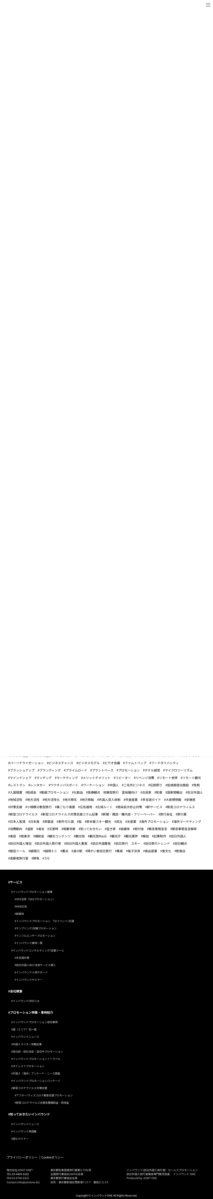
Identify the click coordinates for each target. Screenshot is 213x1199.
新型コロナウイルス (24, 814)
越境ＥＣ (51, 850)
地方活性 (33, 799)
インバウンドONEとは (26, 1000)
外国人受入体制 (110, 799)
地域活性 (16, 799)
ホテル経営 (152, 770)
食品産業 (151, 850)
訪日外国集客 (101, 843)
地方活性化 (52, 799)
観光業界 (132, 836)
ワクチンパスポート (64, 785)
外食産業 (131, 799)
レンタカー (38, 785)
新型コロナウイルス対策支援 (30, 1088)
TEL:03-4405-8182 (18, 1174)
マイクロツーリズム (179, 770)
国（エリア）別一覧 (25, 1029)
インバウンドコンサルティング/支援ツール (38, 950)
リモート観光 (191, 777)
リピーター (123, 777)
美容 (13, 836)
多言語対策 (22, 957)
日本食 (35, 821)
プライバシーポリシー (22, 1157)
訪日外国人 (178, 836)
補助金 (39, 836)
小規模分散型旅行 (39, 806)
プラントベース (102, 770)
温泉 (30, 828)
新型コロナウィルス (181, 806)
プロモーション (129, 770)
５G (46, 858)
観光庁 (116, 836)
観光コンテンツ (60, 836)
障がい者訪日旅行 (99, 850)
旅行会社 (166, 814)
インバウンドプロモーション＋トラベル (36, 1058)
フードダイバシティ (165, 762)
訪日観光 (181, 843)
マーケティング (67, 777)
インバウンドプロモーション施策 (33, 891)
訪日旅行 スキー (128, 843)
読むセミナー (21, 1138)
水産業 (131, 821)
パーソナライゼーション (27, 762)
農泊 (65, 850)
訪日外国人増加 (21, 843)
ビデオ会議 (112, 762)
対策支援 (16, 806)
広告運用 (86, 806)
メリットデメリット (97, 777)
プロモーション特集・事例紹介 (31, 1012)
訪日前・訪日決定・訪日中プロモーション (38, 1051)
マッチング (44, 777)
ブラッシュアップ (22, 770)
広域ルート (105, 806)
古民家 (146, 792)
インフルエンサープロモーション (36, 935)
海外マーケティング (187, 821)
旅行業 (182, 814)
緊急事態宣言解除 (184, 828)
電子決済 (134, 850)
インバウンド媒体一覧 (29, 942)
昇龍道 (48, 821)
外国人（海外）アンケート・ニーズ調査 (36, 1073)
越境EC (35, 850)
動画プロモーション (55, 792)
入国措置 (16, 792)
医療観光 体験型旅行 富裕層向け (112, 792)
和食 (159, 792)
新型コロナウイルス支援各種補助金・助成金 (42, 1102)
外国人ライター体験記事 (27, 1044)
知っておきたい (91, 828)
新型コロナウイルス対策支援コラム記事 (70, 814)
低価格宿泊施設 (178, 785)
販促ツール (17, 850)
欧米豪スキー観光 (99, 821)
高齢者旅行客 (19, 858)
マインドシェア (21, 777)
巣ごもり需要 (66, 806)
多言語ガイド (151, 799)
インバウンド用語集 (25, 1131)
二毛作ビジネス (134, 785)
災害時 (53, 828)
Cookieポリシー (52, 1157)
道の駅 (77, 850)
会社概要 (16, 991)
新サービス (154, 806)
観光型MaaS (98, 836)
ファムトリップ (135, 762)
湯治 (41, 828)
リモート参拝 (168, 777)
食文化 (166, 850)
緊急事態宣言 (158, 828)
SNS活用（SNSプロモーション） (35, 899)
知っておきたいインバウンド (30, 1114)
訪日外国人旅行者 (48, 843)
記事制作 (160, 836)
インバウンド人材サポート (32, 972)
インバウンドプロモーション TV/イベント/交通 (45, 921)
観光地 (80, 836)
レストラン (17, 785)
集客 (120, 850)
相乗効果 (69, 828)
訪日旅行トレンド (157, 843)
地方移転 (88, 799)
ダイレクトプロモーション (29, 1066)
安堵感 (190, 799)
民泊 (119, 821)
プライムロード (76, 770)
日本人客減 (17, 821)
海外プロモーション (155, 821)
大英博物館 (173, 799)
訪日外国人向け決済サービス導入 (36, 965)
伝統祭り (156, 785)
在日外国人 (195, 792)
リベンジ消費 (145, 777)
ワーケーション (94, 785)
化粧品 (78, 792)
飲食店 (180, 850)
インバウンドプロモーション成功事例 (35, 1022)
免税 (197, 785)
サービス (16, 882)
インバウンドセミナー (29, 979)
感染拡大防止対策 (129, 806)
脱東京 (25, 836)
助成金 (31, 792)
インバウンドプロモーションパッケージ (36, 1080)
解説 (146, 836)
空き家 (111, 828)
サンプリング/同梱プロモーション (36, 928)
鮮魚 (36, 858)
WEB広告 (21, 906)
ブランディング (50, 770)
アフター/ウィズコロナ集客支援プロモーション (44, 1095)
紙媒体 (125, 828)
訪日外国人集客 (76, 843)
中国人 (114, 785)
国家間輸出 (175, 792)
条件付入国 (66, 821)
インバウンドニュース (26, 1036)
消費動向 (16, 828)
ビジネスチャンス (61, 762)
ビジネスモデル (89, 762)
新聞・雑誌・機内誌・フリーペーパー (129, 814)
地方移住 (70, 799)
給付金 (139, 828)
